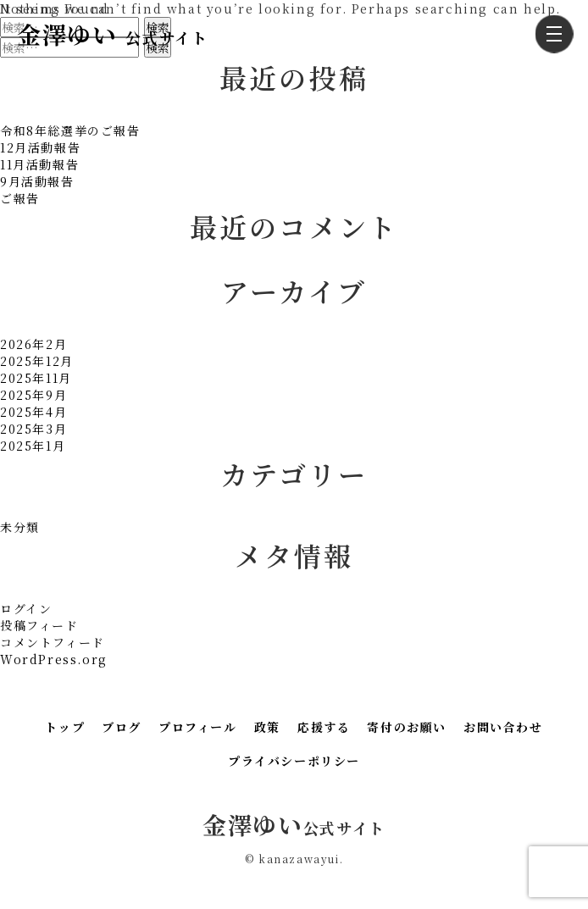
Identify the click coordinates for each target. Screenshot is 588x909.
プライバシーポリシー (294, 760)
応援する (323, 726)
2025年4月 (33, 411)
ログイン (26, 608)
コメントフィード (52, 642)
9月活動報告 (37, 181)
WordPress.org (54, 659)
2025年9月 (33, 394)
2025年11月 (36, 377)
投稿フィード (39, 625)
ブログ (121, 726)
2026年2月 (33, 343)
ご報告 (20, 198)
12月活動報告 (40, 147)
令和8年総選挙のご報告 (70, 130)
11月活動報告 (39, 164)
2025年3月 (33, 428)
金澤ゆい (112, 34)
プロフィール (197, 726)
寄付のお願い (407, 726)
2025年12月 (37, 360)
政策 (267, 726)
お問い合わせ (503, 726)
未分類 (20, 526)
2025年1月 (32, 445)
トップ (65, 726)
